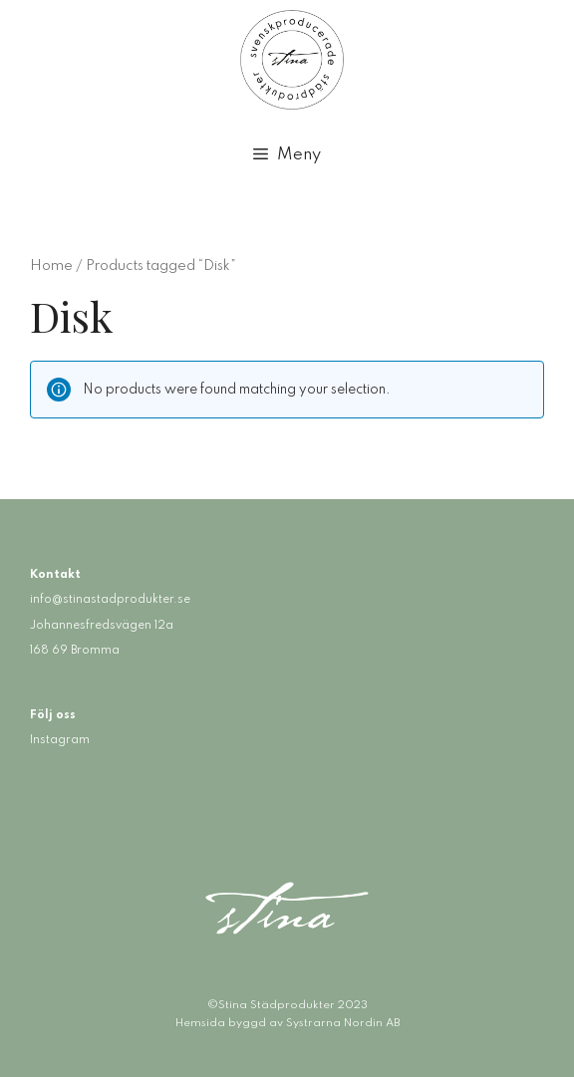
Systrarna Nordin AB (343, 1023)
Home (51, 266)
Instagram (60, 740)
